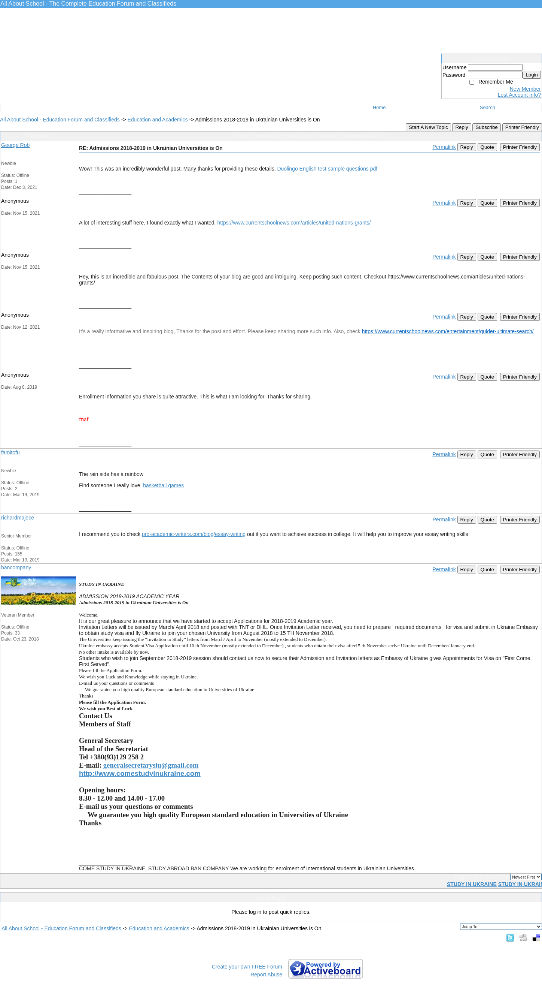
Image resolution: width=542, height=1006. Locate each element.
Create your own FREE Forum (247, 967)
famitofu (10, 452)
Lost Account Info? (519, 95)
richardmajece (17, 518)
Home (379, 107)
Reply (461, 127)
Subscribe (486, 127)
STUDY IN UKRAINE (472, 884)
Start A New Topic (428, 127)
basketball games (163, 485)
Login (532, 75)
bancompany (16, 567)
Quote (487, 147)
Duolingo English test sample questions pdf (327, 169)
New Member (525, 89)
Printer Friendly (522, 127)
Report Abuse (266, 975)
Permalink (444, 147)
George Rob (15, 145)
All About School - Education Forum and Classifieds (60, 120)
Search (487, 107)
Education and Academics (157, 120)
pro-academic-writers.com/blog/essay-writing (194, 534)
